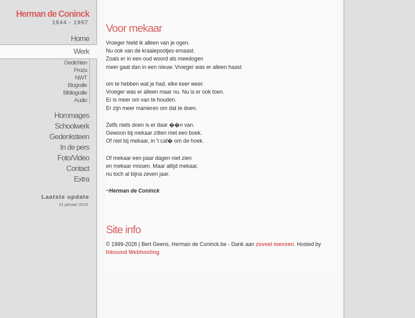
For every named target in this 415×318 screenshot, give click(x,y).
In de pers (74, 147)
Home (80, 38)
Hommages (71, 115)
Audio (80, 100)
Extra (81, 179)
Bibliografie (75, 92)
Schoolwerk (72, 126)
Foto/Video (73, 158)
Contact (77, 168)
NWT (81, 77)
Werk (81, 51)
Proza (80, 70)
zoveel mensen (275, 244)
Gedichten (75, 62)
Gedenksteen (69, 136)
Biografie (77, 85)
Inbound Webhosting (132, 252)
